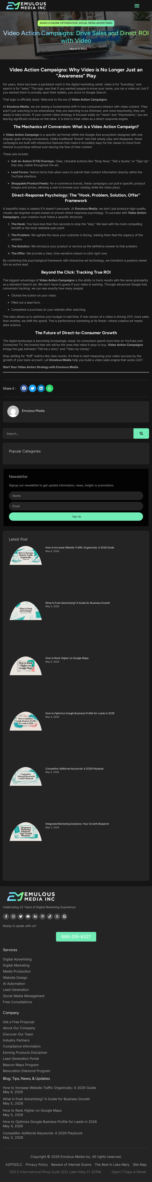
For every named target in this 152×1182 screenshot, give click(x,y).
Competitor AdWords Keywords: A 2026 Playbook (74, 768)
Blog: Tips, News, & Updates (26, 1078)
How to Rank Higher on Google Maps (66, 658)
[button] (137, 6)
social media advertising (95, 22)
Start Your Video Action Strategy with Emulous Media (40, 367)
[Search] (141, 433)
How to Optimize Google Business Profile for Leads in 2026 (79, 713)
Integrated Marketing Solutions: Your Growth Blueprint (77, 823)
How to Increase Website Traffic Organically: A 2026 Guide (79, 547)
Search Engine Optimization (58, 22)
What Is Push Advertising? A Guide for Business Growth (77, 602)
